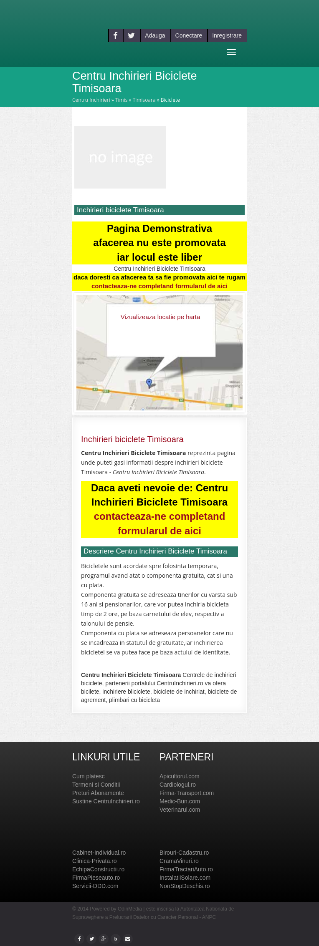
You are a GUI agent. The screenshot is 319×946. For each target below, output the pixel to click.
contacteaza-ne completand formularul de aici (159, 285)
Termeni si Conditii (96, 784)
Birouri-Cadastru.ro (184, 852)
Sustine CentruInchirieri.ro (106, 801)
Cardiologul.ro (178, 784)
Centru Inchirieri (91, 99)
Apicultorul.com (180, 776)
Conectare (189, 35)
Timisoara (144, 99)
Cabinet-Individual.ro (99, 852)
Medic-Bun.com (180, 801)
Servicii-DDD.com (95, 886)
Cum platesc (88, 776)
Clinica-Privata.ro (94, 861)
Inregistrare (227, 35)
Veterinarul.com (180, 809)
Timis (121, 99)
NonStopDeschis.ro (185, 886)
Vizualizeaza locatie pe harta (160, 316)
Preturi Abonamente (98, 793)
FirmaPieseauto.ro (96, 877)
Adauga (155, 35)
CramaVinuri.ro (179, 861)
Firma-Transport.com (187, 793)
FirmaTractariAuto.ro (186, 869)
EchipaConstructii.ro (98, 869)
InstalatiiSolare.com (185, 877)
